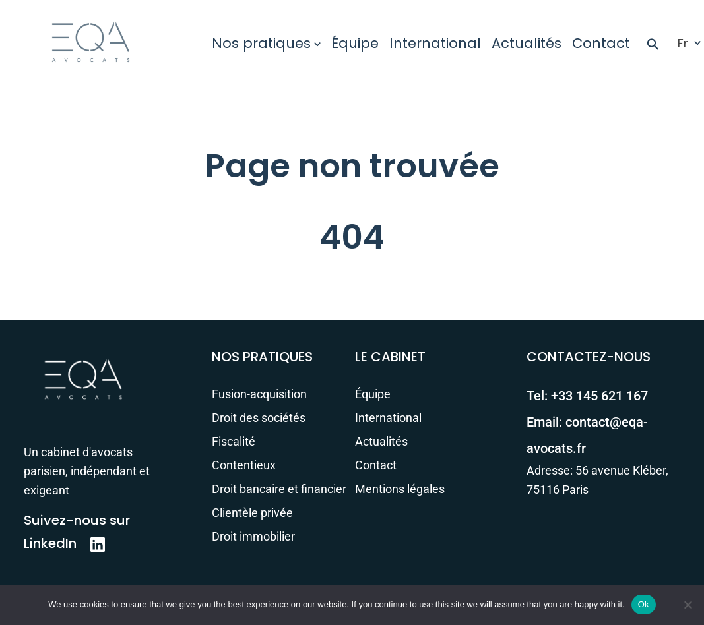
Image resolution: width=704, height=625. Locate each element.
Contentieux (244, 465)
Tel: (587, 395)
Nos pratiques (261, 43)
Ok (643, 604)
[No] (687, 604)
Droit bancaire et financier (279, 489)
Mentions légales (400, 489)
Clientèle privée (252, 513)
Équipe (355, 43)
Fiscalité (233, 441)
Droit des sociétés (258, 418)
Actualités (526, 43)
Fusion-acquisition (259, 394)
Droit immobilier (253, 536)
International (435, 43)
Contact (601, 43)
